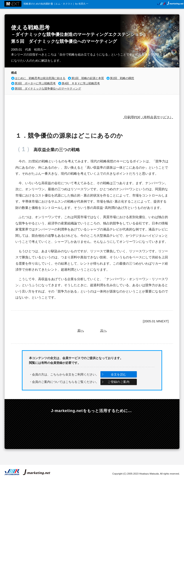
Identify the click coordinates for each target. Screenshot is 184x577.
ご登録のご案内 (118, 382)
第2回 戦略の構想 (122, 78)
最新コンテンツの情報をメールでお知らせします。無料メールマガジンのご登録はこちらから (37, 429)
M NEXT (12, 4)
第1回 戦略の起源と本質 (87, 78)
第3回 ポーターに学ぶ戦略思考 (35, 83)
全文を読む (118, 374)
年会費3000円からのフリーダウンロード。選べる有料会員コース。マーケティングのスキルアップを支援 (92, 429)
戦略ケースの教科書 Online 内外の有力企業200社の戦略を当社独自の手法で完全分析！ (146, 429)
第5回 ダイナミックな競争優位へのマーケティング (48, 88)
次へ (103, 330)
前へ (80, 330)
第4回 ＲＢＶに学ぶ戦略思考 (81, 83)
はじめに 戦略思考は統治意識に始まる (40, 78)
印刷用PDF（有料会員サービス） (148, 117)
